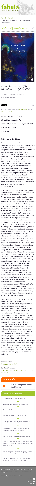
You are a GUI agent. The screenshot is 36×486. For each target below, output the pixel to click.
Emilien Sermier (23, 109)
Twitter (32, 483)
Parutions (11, 18)
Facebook (31, 481)
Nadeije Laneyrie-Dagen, (16, 429)
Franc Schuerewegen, (14, 415)
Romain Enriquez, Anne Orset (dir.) (17, 422)
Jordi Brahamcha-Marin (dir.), (17, 452)
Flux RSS (31, 479)
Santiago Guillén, (14, 398)
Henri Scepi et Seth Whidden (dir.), (16, 459)
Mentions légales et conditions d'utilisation (12, 475)
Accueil (3, 18)
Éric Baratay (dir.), (15, 404)
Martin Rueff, (10, 410)
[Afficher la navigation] (31, 8)
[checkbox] (33, 28)
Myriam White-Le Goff (7, 111)
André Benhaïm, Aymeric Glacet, (16, 436)
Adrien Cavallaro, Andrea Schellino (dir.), (18, 443)
